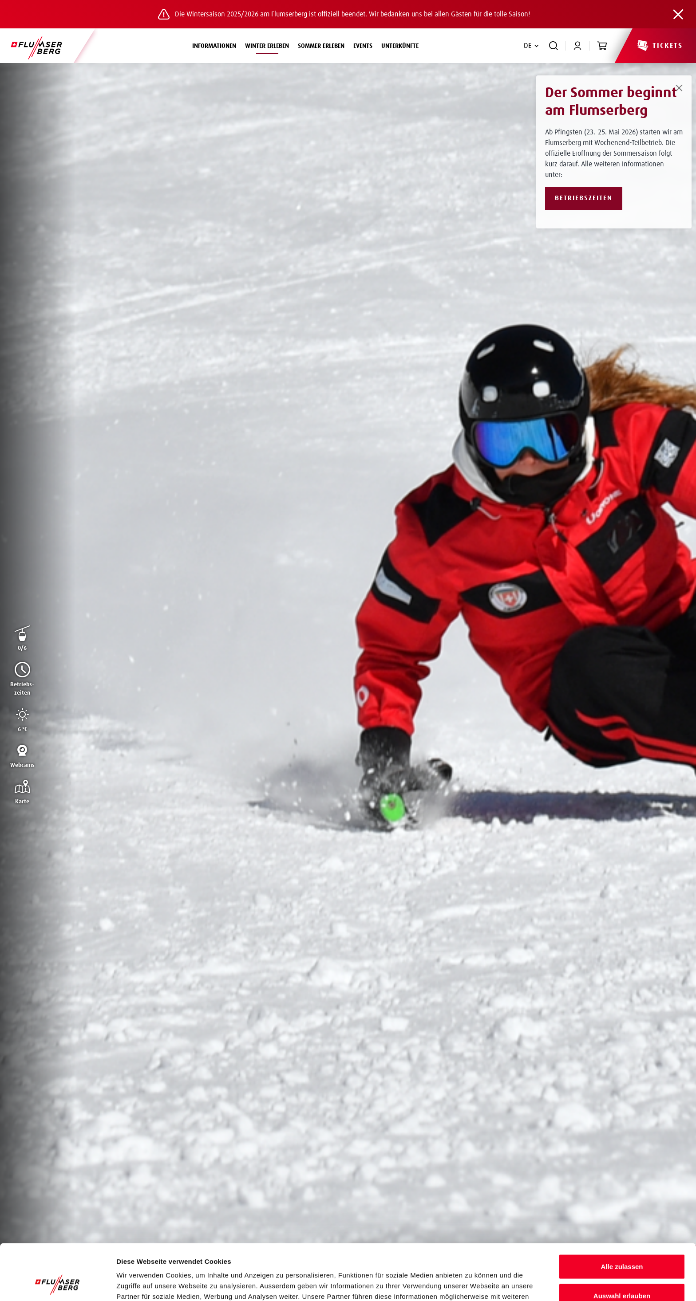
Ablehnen (622, 1272)
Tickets (659, 45)
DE (527, 45)
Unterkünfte (400, 46)
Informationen (216, 44)
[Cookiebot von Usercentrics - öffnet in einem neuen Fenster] (57, 1283)
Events (362, 46)
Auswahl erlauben (621, 1243)
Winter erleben (269, 44)
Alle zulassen (622, 1214)
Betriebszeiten (584, 198)
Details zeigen (472, 1283)
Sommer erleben (323, 44)
